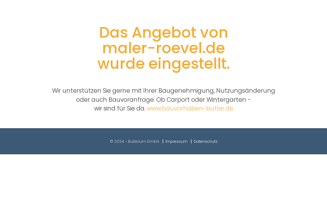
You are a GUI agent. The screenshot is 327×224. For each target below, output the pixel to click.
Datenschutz (205, 141)
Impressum (176, 141)
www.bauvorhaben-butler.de (190, 108)
